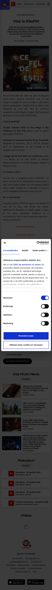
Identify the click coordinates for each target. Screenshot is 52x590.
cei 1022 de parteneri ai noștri (25, 264)
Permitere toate (26, 336)
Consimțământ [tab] (10, 250)
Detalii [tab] (25, 250)
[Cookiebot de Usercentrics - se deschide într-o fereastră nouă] (37, 243)
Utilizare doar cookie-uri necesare (26, 345)
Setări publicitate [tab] (41, 250)
